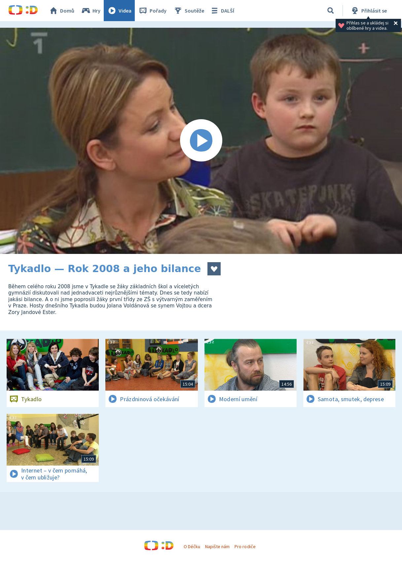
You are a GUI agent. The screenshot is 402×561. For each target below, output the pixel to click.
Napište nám (217, 546)
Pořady (152, 11)
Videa (119, 11)
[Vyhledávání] (331, 10)
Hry (90, 11)
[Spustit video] (201, 141)
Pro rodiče (245, 546)
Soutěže (188, 11)
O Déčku (192, 546)
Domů (61, 11)
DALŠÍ (221, 11)
